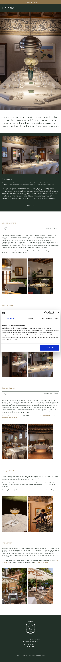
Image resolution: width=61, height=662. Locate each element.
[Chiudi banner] (58, 312)
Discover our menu (30, 2)
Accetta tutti (49, 348)
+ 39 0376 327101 (34, 640)
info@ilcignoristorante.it (9, 417)
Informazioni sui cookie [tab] (50, 318)
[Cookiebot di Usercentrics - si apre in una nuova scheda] (45, 312)
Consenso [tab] (10, 318)
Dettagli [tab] (30, 318)
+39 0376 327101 (44, 416)
